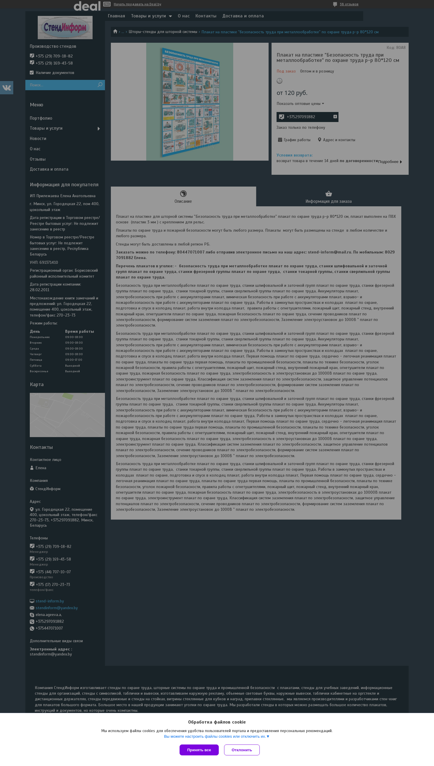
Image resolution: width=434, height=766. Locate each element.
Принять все (199, 750)
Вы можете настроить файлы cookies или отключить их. (215, 737)
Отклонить (242, 750)
